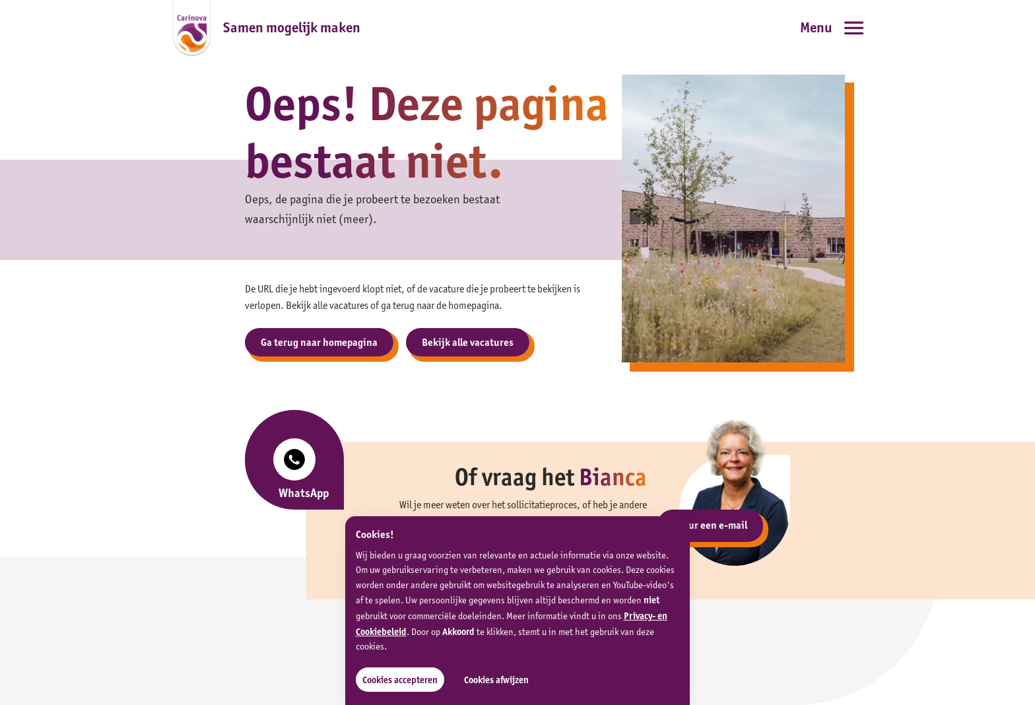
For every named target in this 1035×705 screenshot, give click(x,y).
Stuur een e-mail (710, 525)
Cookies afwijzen (496, 680)
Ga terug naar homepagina (319, 342)
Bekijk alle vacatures (468, 342)
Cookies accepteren (400, 680)
